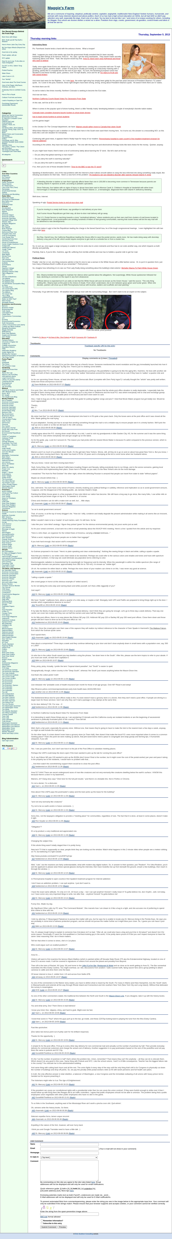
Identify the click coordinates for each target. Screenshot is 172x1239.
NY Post (5, 642)
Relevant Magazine (8, 507)
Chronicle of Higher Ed (10, 342)
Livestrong (5, 252)
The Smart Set (7, 294)
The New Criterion (8, 697)
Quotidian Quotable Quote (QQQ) (12, 142)
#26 (33, 835)
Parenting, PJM (7, 563)
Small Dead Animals (9, 191)
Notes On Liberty (8, 467)
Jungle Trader (7, 249)
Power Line (6, 469)
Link (47, 446)
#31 (33, 913)
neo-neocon (6, 462)
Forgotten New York (9, 234)
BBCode (43, 1217)
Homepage (34, 1153)
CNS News (6, 589)
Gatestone (5, 618)
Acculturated (6, 208)
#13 (33, 637)
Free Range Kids (8, 237)
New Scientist (7, 537)
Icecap (4, 522)
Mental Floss (6, 256)
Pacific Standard (7, 644)
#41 (33, 1084)
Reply (67, 384)
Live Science (6, 525)
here (72, 81)
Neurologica (6, 532)
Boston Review (7, 584)
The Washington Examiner (11, 706)
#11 (33, 605)
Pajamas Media (7, 646)
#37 (33, 1013)
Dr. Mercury (43, 337)
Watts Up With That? (9, 299)
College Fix (6, 343)
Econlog (5, 319)
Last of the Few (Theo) (10, 187)
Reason (4, 658)
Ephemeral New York (9, 232)
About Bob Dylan (8, 198)
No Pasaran (6, 177)
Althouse (5, 213)
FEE (3, 608)
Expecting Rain (7, 204)
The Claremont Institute (10, 675)
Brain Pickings (7, 228)
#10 (33, 594)
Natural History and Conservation (12, 134)
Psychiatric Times (8, 565)
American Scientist (8, 515)
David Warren (7, 184)
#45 (33, 1133)
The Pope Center (8, 357)
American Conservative (10, 402)
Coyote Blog (6, 230)
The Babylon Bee (8, 280)
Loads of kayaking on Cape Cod (12, 100)
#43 (33, 1110)
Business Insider (8, 307)
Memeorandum (7, 628)
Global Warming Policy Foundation (14, 520)
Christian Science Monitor (11, 586)
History (4, 126)
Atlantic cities (6, 222)
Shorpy (4, 266)
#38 (33, 1022)
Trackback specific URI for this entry (100, 346)
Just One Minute (7, 452)
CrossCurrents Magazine (10, 594)
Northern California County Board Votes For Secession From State (59, 99)
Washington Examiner (9, 723)
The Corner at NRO (9, 678)
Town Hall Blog (7, 719)
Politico (4, 649)
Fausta (4, 434)
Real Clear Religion (9, 503)
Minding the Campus (9, 354)
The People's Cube (8, 366)
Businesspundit (7, 309)
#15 (33, 660)
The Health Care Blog (9, 397)
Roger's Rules (7, 659)
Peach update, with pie (9, 55)
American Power (8, 405)
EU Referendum (7, 186)
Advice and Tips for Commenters (12, 115)
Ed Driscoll (6, 431)
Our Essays (5, 135)
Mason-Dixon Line (116, 996)
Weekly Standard (8, 731)
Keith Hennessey (8, 323)
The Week (5, 709)
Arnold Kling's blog (8, 410)
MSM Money (6, 331)
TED (3, 275)
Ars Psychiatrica (7, 551)
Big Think (5, 225)
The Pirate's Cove (8, 483)
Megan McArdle (7, 330)
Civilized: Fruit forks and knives (12, 97)
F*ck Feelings (7, 555)
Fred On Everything (9, 235)
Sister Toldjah (6, 476)
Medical (4, 131)
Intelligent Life (7, 625)
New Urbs (5, 258)
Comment (34, 1161)
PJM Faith (5, 501)
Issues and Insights (8, 450)
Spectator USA (7, 270)
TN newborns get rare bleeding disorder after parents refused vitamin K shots (120, 175)
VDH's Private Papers (9, 484)
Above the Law (7, 373)
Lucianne (5, 627)
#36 (33, 1000)
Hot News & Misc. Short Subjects (12, 128)
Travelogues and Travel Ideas (11, 151)
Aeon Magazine (7, 210)
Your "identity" (6, 79)
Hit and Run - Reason (9, 445)
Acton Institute (7, 491)
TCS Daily (5, 668)
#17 (33, 692)
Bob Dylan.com (7, 201)
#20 (33, 743)
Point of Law (6, 385)
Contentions (6, 592)
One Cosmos (6, 561)
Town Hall (5, 716)
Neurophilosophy (8, 536)
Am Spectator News (9, 570)
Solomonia (5, 179)
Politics (4, 139)
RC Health (5, 395)
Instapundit (6, 246)
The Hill (4, 692)
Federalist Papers (8, 606)
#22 (33, 786)
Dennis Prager (7, 603)
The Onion (5, 364)
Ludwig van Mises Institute (11, 326)
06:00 (73, 337)
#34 (33, 977)
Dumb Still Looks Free (9, 429)
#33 (33, 949)
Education (5, 120)
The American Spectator (10, 671)
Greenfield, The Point (9, 443)
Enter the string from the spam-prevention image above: (64, 1211)
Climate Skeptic (7, 519)
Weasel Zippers (7, 488)
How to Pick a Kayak (8, 94)
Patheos (5, 500)
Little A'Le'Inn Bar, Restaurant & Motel (97, 965)
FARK (4, 361)
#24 (33, 810)
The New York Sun (8, 701)
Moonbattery (6, 458)
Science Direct (7, 548)
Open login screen (8, 740)
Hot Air (4, 446)
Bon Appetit (6, 227)
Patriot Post (6, 647)
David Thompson (8, 182)
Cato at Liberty (7, 417)
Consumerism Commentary (11, 316)
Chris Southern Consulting (84, 1234)
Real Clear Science (8, 541)
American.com (7, 580)
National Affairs (7, 630)
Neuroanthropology (8, 560)
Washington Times (8, 728)
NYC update (6, 58)
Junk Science (6, 524)
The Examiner (7, 683)
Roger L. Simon (7, 472)
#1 (33, 384)
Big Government (7, 414)
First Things (6, 495)
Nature (4, 531)
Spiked (4, 192)
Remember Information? (53, 1221)
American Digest (8, 215)
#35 (33, 990)
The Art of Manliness (9, 277)
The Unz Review (8, 704)
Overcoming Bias (8, 261)
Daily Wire (5, 599)
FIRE (4, 349)
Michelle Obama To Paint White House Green (139, 268)
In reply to (34, 1157)
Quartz (4, 651)
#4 (33, 446)
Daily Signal (6, 598)
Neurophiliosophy (8, 534)
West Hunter (6, 301)
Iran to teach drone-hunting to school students (50, 117)
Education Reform (8, 347)
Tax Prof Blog (6, 386)
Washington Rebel (8, 486)
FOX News (6, 615)
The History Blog (8, 290)
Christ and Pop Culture (10, 493)
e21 (3, 318)
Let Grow (5, 251)
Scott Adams (6, 265)
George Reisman (8, 441)
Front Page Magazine (9, 616)
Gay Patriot (6, 440)
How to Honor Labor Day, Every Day (13, 44)
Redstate (5, 471)
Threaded (113, 358)
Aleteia (4, 211)
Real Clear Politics (8, 654)
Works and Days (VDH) (10, 733)
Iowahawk (5, 362)
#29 (33, 886)
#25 (33, 821)
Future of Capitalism (9, 436)
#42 (33, 1097)
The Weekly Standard (9, 711)
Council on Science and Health (13, 390)
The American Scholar (9, 670)
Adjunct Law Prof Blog (9, 374)
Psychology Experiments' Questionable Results (10, 104)
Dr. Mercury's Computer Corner (12, 118)
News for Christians (9, 498)
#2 (33, 410)
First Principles (7, 610)
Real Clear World (8, 656)
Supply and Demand (9, 335)
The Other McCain (8, 481)
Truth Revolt (6, 721)
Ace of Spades (7, 400)
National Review (7, 460)
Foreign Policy (7, 613)
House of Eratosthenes (10, 242)
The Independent (8, 694)
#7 (33, 503)
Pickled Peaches (7, 70)
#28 (33, 873)
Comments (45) (81, 337)
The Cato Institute (8, 673)
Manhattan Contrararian (10, 455)
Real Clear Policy (8, 652)
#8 (33, 545)
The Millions (6, 292)
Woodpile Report (8, 302)
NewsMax (5, 640)
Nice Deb (5, 465)
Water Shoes (6, 73)
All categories (6, 154)
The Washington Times (10, 707)
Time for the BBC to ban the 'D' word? (86, 167)
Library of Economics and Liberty (13, 325)
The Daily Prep (7, 287)
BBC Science (6, 517)
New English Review (9, 637)
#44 (33, 1119)
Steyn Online (6, 666)
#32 (33, 926)
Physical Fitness (7, 137)
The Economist (7, 680)
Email (32, 1148)
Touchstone (6, 508)
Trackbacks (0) (92, 337)
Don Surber (6, 426)
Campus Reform (7, 340)
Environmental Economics (11, 321)
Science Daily (7, 546)
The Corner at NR (8, 677)
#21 (33, 766)
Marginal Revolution (9, 328)
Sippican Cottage (8, 268)
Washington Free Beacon (11, 725)
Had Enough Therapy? (10, 556)
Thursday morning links (43, 38)
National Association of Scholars (13, 355)
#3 (33, 428)
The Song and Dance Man (10, 150)
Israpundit (5, 175)
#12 (33, 622)
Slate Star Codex (8, 567)
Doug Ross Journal (8, 428)
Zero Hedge (6, 337)
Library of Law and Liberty (11, 380)
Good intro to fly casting (9, 52)
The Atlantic (6, 278)
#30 (33, 898)
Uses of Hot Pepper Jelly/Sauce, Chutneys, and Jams (12, 86)
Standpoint (6, 664)
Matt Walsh (6, 254)
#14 (33, 649)
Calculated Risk (7, 313)
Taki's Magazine (7, 273)
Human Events (7, 622)
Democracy (6, 422)
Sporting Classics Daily (10, 271)
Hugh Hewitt (6, 448)
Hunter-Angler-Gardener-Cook (12, 244)
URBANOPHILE (7, 297)
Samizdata (5, 189)
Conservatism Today (9, 419)
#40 (33, 1053)
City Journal (6, 587)
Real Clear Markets (8, 333)
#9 (33, 571)
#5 (33, 457)
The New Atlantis (8, 695)
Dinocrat (5, 424)
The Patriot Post (7, 702)
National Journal (7, 632)
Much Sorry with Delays (9, 37)
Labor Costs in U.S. (8, 76)
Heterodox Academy (9, 350)
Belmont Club (6, 412)
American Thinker (8, 579)
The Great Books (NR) (10, 289)
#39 (33, 1040)
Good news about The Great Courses (14, 82)
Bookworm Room (8, 416)
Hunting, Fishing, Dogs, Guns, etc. (13, 129)
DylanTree (5, 203)
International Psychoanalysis (12, 558)
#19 (33, 722)
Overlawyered (7, 383)
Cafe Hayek (6, 311)
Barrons (5, 306)
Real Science (6, 543)
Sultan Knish (6, 477)
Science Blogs (7, 544)
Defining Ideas (7, 601)
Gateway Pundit (7, 438)
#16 (33, 679)
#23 (33, 796)
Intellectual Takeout (8, 247)
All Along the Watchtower (10, 199)
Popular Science (7, 539)
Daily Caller (6, 596)
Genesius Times (7, 240)
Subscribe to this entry (52, 1223)
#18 (33, 707)
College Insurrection (9, 345)
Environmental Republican (11, 433)
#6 (33, 482)
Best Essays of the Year (9, 117)
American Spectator (9, 218)
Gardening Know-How (9, 239)
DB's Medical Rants (9, 392)
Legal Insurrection (8, 378)
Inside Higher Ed (8, 352)
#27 (33, 859)
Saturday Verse (7, 145)
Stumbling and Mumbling (10, 194)
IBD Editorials (7, 623)
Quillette (5, 263)
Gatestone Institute (8, 620)
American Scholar (8, 216)
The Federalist (7, 687)
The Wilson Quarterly (9, 713)
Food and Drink (7, 123)
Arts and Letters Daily (9, 582)
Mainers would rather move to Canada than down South (98, 127)
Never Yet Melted (8, 464)
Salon (4, 661)
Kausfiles (5, 453)
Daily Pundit (6, 421)
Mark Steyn (6, 457)
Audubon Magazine (9, 223)
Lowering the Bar (8, 381)
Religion (4, 143)
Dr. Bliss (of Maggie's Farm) (11, 553)
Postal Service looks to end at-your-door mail (65, 203)
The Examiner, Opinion (10, 685)
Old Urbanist (6, 259)
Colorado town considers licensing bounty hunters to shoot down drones (61, 113)
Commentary (6, 591)
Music (4, 132)
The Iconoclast (7, 479)
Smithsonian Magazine (10, 663)
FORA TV (5, 611)
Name (32, 1144)
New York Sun (7, 639)
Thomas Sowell (7, 714)
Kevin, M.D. (6, 393)
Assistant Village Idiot (9, 220)
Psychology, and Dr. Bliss (10, 140)
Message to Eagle (8, 529)
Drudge (4, 604)
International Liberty (9, 376)
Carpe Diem (6, 314)
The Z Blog (6, 295)
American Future (8, 404)
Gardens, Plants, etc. (8, 124)
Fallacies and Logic (8, 121)
